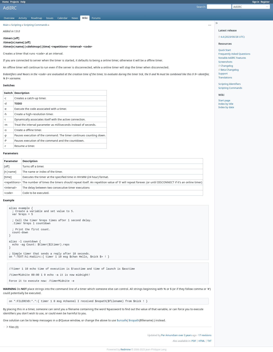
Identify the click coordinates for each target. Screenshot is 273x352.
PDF (193, 341)
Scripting (16, 25)
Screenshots (225, 61)
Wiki (85, 18)
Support (223, 73)
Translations (225, 77)
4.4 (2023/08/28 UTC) (233, 36)
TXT (209, 341)
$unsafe (122, 320)
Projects (14, 1)
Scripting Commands (230, 88)
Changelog (227, 65)
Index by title (225, 103)
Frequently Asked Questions (234, 53)
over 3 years (185, 335)
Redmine (126, 349)
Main (6, 25)
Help (22, 1)
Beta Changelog (230, 69)
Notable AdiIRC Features (232, 57)
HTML (201, 341)
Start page (224, 100)
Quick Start (224, 50)
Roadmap (36, 18)
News (75, 18)
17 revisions (204, 335)
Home (5, 1)
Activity (23, 18)
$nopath (134, 320)
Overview (9, 18)
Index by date (226, 107)
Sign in (255, 1)
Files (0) (11, 327)
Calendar (62, 18)
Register (265, 1)
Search (201, 7)
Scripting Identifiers (229, 84)
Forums (96, 18)
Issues (49, 18)
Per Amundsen (169, 335)
